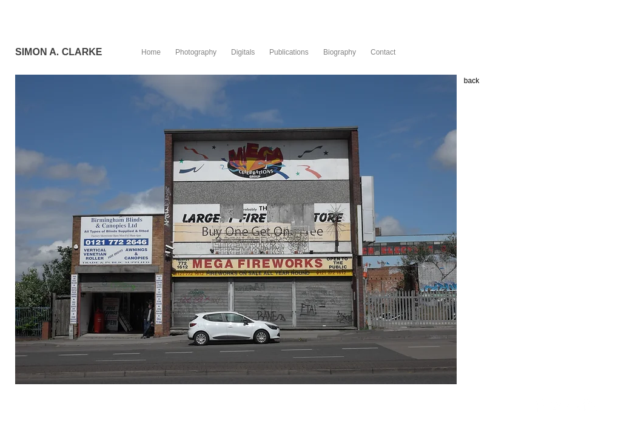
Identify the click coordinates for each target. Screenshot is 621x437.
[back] (471, 81)
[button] (236, 229)
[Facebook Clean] (539, 406)
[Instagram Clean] (590, 406)
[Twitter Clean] (556, 406)
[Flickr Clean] (573, 406)
